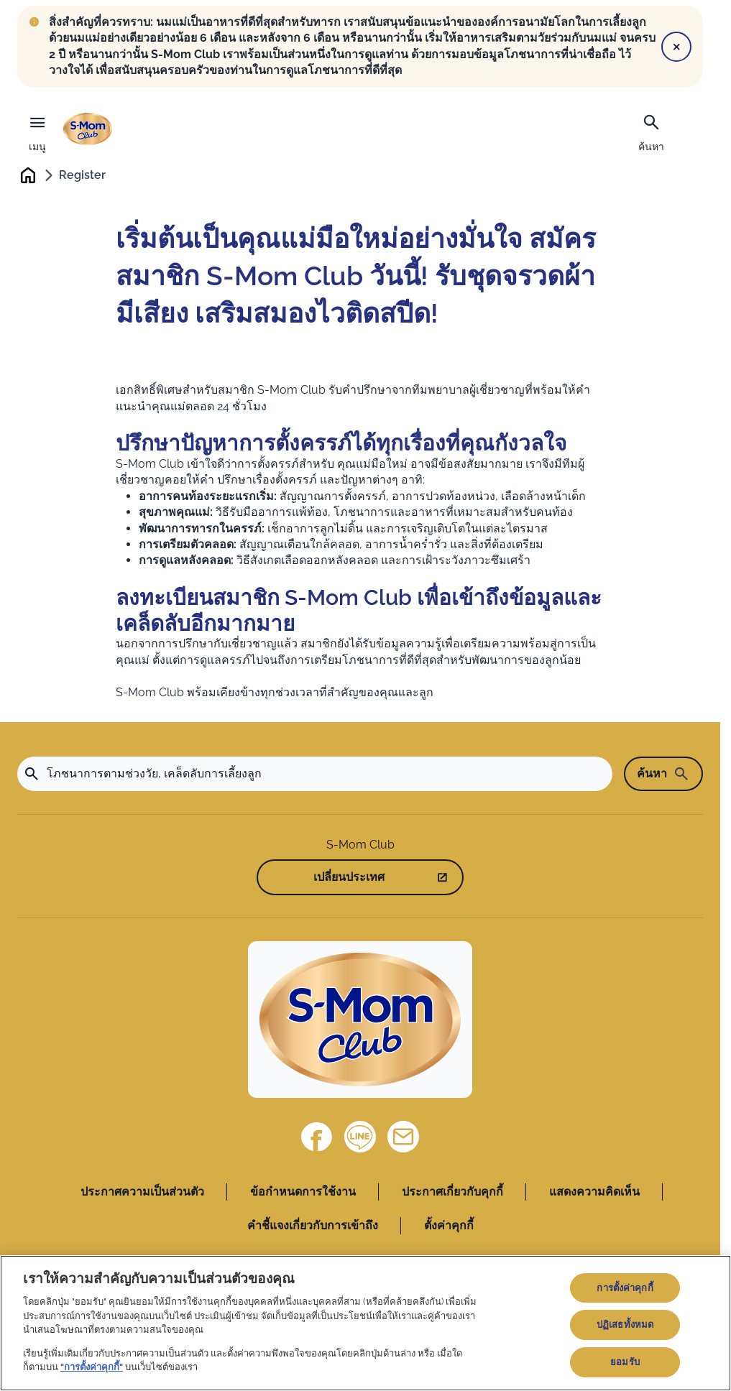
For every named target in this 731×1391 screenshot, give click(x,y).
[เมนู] (37, 130)
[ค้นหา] (651, 131)
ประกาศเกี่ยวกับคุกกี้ (452, 1193)
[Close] (676, 47)
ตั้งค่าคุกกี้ (449, 1226)
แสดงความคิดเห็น (594, 1193)
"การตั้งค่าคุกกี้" (91, 1367)
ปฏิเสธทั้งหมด (625, 1324)
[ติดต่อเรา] (403, 1138)
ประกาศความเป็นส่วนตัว (142, 1193)
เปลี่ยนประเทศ (349, 878)
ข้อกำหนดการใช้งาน (303, 1193)
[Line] (360, 1138)
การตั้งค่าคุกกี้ (625, 1288)
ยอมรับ (625, 1362)
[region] (365, 1323)
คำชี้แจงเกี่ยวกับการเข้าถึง (312, 1226)
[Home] (360, 1021)
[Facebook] (317, 1138)
